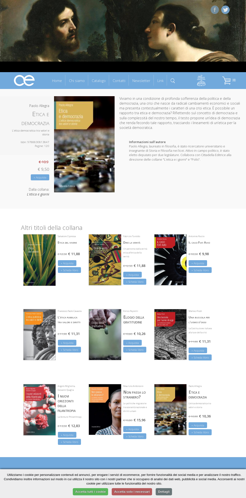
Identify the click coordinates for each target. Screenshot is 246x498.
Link (160, 80)
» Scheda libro (69, 270)
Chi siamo (77, 80)
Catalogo (99, 80)
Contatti (119, 80)
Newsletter (141, 80)
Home (57, 80)
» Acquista (40, 177)
